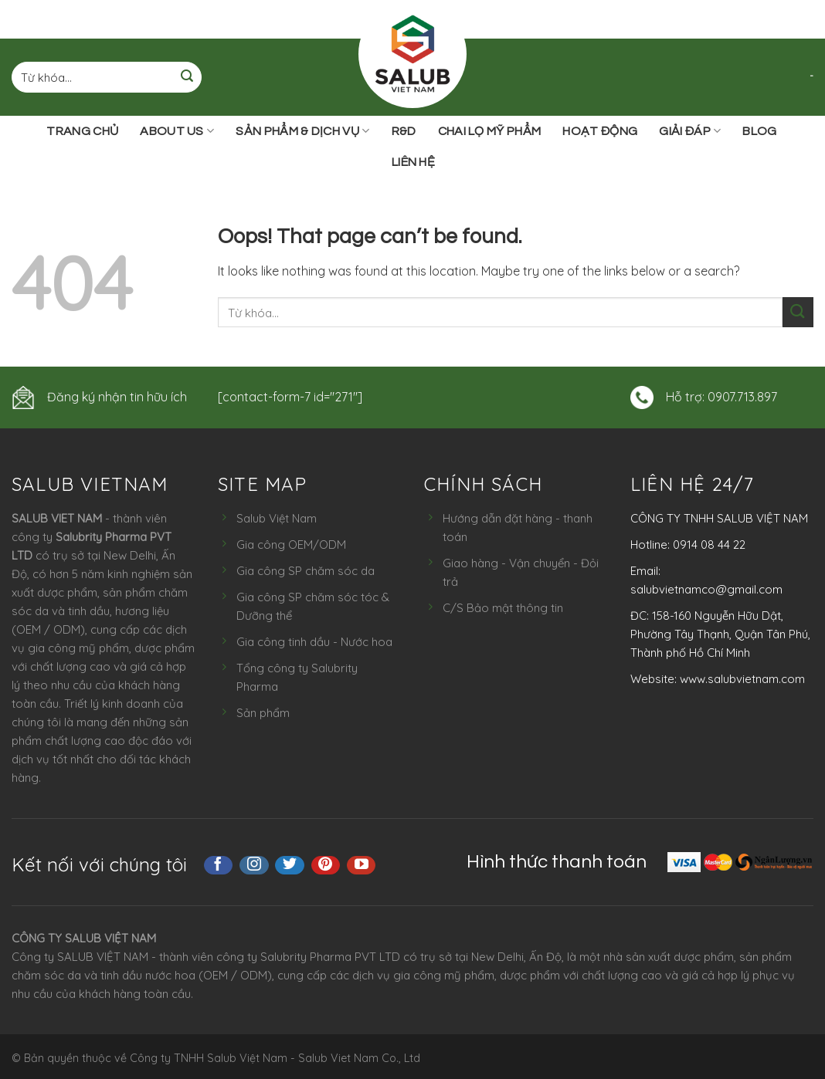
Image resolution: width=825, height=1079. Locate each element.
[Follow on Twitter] (289, 865)
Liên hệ (413, 162)
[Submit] (187, 77)
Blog (759, 131)
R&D (404, 131)
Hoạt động (599, 131)
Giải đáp (690, 130)
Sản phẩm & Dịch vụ (302, 130)
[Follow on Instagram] (254, 865)
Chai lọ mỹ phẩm (490, 131)
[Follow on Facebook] (218, 865)
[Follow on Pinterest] (326, 865)
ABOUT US (177, 130)
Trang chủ (82, 131)
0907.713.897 (742, 396)
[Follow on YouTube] (361, 865)
